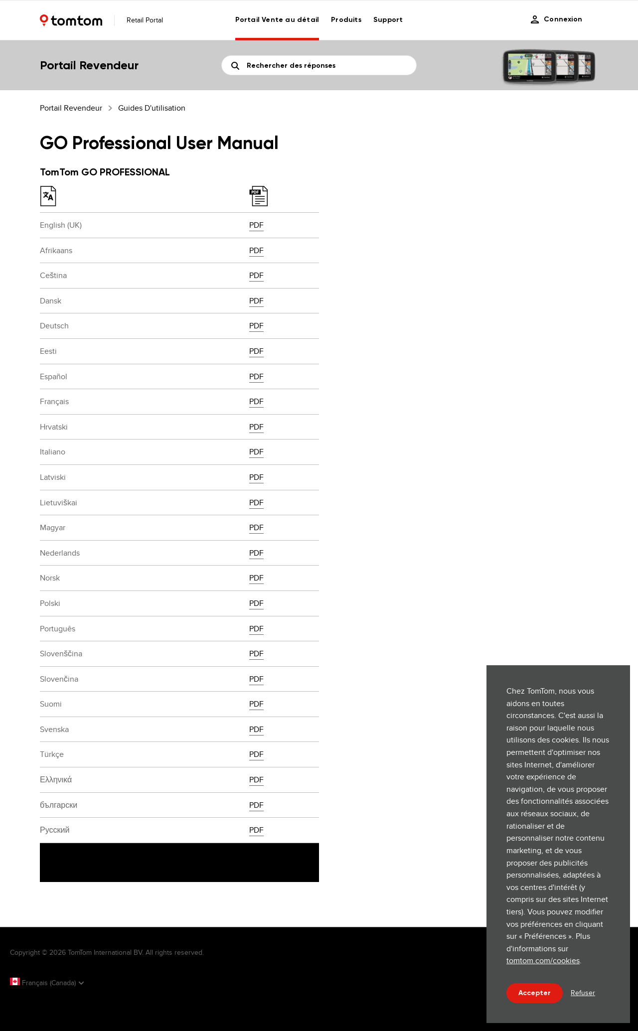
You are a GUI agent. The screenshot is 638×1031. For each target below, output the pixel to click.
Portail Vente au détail (277, 19)
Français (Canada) (44, 983)
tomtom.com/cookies (543, 960)
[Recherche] (319, 65)
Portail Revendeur (71, 108)
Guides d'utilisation (151, 108)
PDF (256, 225)
